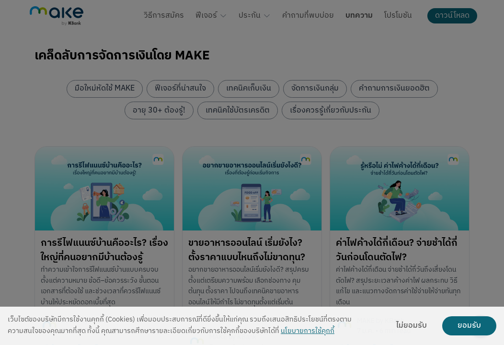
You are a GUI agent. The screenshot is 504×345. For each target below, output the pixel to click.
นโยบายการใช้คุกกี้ (307, 331)
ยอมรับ (469, 326)
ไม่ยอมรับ (411, 326)
